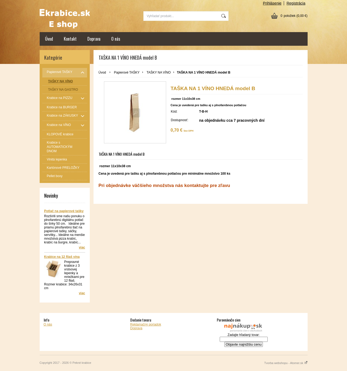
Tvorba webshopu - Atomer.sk (286, 363)
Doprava (93, 39)
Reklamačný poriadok (145, 324)
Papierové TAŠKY (127, 72)
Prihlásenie (272, 3)
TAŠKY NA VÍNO (159, 72)
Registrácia (295, 3)
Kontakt (70, 39)
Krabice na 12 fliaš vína (62, 257)
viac (82, 247)
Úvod (49, 39)
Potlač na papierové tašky (64, 211)
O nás (115, 39)
